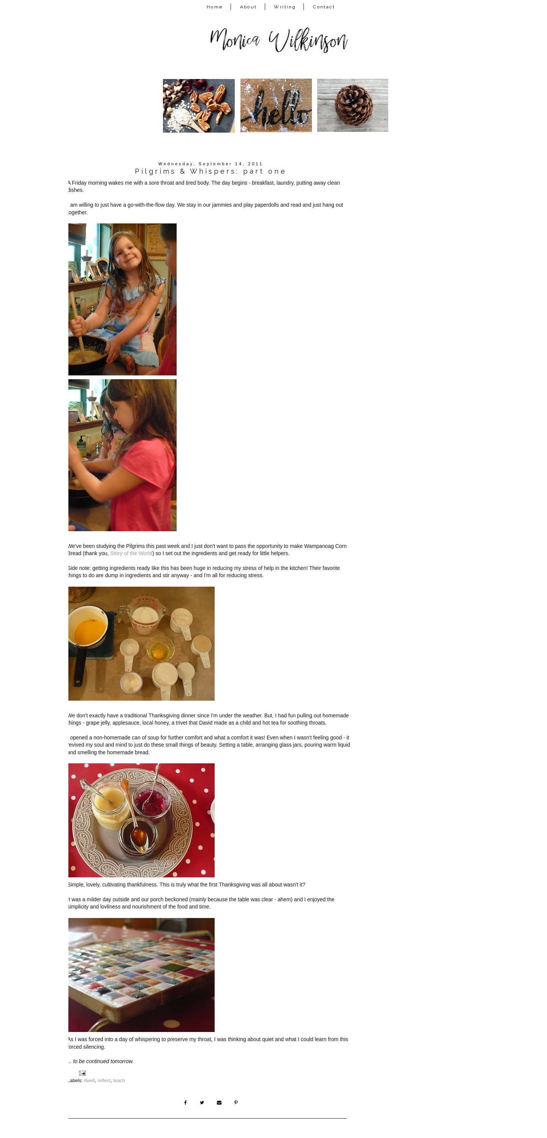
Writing (285, 6)
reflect (104, 1080)
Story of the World (131, 553)
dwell (89, 1080)
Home (215, 6)
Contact (324, 6)
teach (119, 1080)
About (248, 6)
